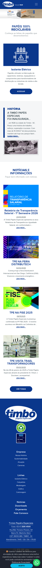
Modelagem (21, 485)
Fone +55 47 (21, 526)
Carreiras (21, 465)
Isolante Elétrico (21, 479)
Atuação (21, 462)
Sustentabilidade (21, 459)
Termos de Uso (27, 557)
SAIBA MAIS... (13, 136)
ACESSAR (21, 91)
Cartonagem (21, 492)
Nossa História (21, 455)
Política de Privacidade (12, 557)
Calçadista (21, 482)
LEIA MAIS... (21, 228)
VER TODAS (21, 389)
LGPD (37, 557)
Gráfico (21, 489)
